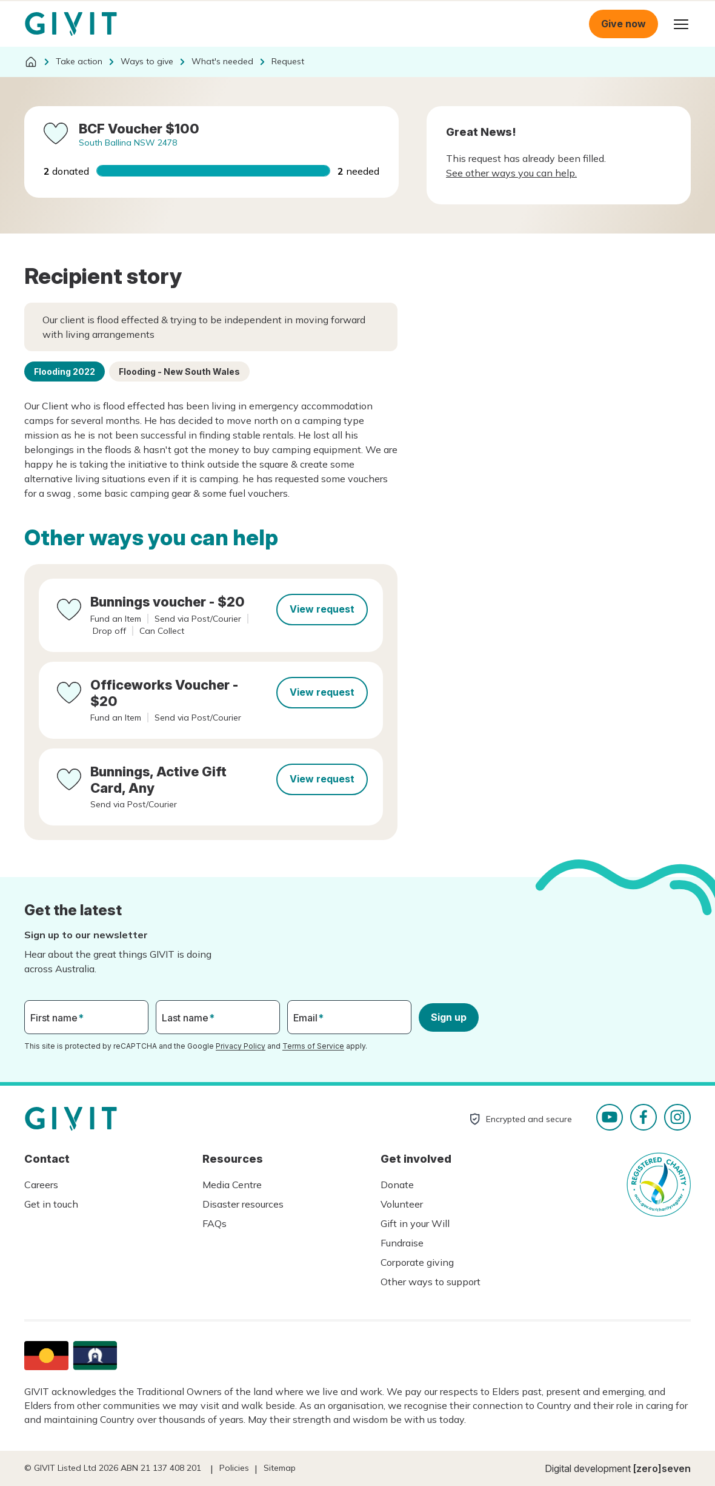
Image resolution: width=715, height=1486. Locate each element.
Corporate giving (417, 1262)
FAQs (214, 1223)
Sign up (449, 1017)
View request (322, 609)
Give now (623, 24)
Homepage (71, 24)
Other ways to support (431, 1282)
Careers (41, 1184)
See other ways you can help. (511, 173)
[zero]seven (662, 1468)
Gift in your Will (415, 1223)
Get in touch (51, 1204)
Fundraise (402, 1243)
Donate (397, 1184)
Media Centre (232, 1184)
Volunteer (402, 1204)
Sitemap (280, 1467)
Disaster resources (243, 1204)
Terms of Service (313, 1046)
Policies (234, 1467)
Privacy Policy (240, 1046)
